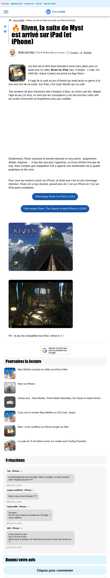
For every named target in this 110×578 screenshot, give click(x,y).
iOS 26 (39, 4)
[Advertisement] (55, 132)
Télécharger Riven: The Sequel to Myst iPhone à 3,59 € (55, 208)
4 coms (74, 52)
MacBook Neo (17, 4)
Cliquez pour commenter (55, 570)
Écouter (88, 52)
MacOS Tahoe (50, 4)
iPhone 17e (29, 4)
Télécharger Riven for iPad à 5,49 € (55, 196)
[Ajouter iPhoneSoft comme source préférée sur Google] (55, 350)
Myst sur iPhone (26, 383)
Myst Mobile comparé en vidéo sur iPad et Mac (43, 369)
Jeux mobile (18, 20)
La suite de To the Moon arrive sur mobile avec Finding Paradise (52, 441)
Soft (58, 11)
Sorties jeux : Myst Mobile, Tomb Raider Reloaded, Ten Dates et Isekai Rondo (59, 398)
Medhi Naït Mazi (26, 52)
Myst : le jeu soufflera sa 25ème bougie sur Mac (43, 427)
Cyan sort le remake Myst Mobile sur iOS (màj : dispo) (46, 412)
